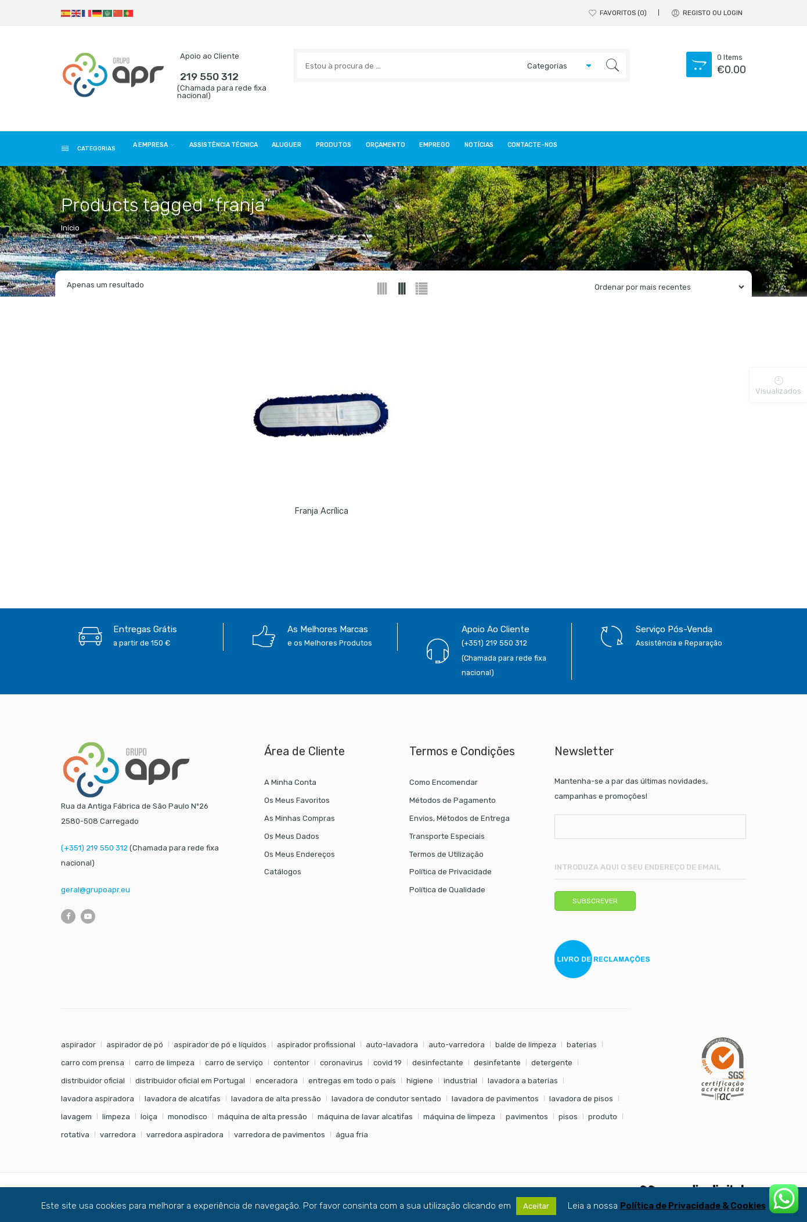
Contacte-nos (694, 150)
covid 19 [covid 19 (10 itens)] (387, 1066)
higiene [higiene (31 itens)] (419, 1084)
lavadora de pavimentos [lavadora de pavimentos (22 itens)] (495, 1102)
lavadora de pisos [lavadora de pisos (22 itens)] (581, 1102)
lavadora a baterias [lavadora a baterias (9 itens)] (523, 1084)
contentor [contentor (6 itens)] (291, 1066)
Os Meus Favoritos (297, 803)
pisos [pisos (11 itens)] (568, 1120)
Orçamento (494, 150)
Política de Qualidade (447, 893)
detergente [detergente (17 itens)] (551, 1066)
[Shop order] (664, 290)
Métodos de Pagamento (452, 803)
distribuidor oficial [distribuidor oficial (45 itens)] (93, 1084)
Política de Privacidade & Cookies (693, 1206)
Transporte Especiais (447, 839)
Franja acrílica (321, 515)
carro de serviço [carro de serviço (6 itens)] (234, 1066)
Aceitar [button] (536, 1206)
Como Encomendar (443, 785)
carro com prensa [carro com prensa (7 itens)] (92, 1066)
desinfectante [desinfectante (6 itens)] (437, 1066)
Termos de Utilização (446, 857)
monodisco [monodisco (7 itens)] (187, 1120)
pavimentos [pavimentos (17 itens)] (527, 1120)
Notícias (621, 150)
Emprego (561, 150)
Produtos (424, 150)
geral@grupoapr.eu (95, 893)
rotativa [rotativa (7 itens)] (75, 1138)
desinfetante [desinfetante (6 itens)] (497, 1066)
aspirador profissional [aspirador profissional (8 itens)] (316, 1048)
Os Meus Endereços (299, 857)
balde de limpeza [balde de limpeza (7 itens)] (525, 1048)
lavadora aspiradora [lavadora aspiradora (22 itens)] (97, 1102)
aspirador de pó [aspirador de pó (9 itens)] (134, 1048)
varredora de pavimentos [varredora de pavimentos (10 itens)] (279, 1138)
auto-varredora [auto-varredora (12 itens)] (456, 1048)
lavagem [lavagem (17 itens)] (76, 1120)
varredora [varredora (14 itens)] (118, 1138)
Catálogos (282, 875)
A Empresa (175, 150)
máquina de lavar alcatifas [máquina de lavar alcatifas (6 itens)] (365, 1120)
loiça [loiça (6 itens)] (148, 1120)
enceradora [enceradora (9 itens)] (276, 1084)
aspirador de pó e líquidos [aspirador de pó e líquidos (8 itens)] (220, 1048)
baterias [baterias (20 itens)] (582, 1048)
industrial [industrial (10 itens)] (460, 1084)
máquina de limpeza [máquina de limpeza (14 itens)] (459, 1120)
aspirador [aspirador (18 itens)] (78, 1048)
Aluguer (361, 150)
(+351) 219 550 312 (94, 851)
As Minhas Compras (299, 821)
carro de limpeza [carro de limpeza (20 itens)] (164, 1066)
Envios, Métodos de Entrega (459, 821)
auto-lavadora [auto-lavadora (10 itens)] (392, 1048)
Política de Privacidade (450, 875)
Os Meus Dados (291, 839)
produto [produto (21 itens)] (602, 1120)
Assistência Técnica (274, 150)
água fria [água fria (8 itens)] (352, 1138)
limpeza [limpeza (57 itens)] (116, 1120)
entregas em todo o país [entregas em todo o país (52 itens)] (352, 1084)
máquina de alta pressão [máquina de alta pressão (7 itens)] (262, 1120)
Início (70, 231)
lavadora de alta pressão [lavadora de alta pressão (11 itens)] (276, 1102)
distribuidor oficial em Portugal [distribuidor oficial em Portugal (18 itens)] (190, 1084)
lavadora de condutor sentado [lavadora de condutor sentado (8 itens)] (386, 1102)
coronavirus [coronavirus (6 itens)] (341, 1066)
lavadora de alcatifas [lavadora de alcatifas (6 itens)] (183, 1102)
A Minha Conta (290, 785)
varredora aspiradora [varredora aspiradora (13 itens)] (185, 1138)
